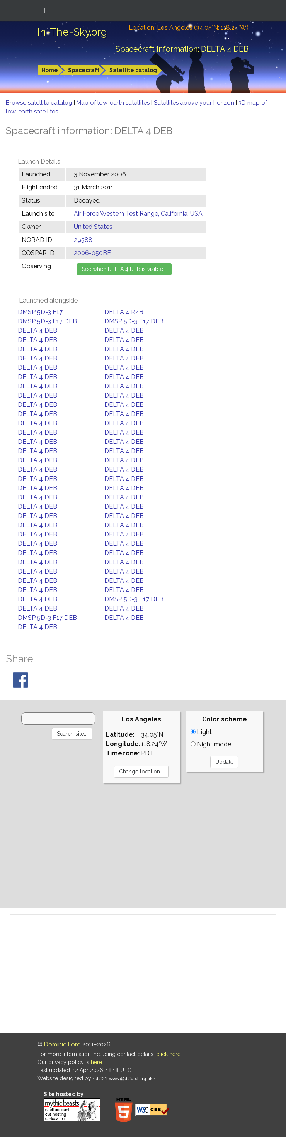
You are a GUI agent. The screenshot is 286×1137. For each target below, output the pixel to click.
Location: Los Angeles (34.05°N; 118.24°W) (189, 27)
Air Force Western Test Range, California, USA (138, 213)
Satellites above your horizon (195, 102)
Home (49, 70)
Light (201, 732)
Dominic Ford (62, 1044)
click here (168, 1054)
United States (93, 226)
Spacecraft (83, 70)
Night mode (211, 744)
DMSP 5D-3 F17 (40, 312)
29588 (83, 240)
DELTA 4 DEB (37, 330)
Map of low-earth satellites (114, 102)
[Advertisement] (143, 846)
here (96, 1062)
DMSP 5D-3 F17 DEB (47, 321)
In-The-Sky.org (72, 32)
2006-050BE (92, 253)
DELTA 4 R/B (123, 312)
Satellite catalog (133, 70)
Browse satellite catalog (40, 102)
